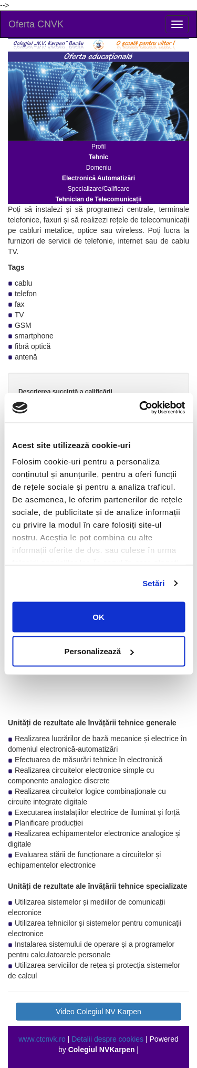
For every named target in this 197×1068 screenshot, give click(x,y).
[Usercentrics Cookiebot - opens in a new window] (140, 408)
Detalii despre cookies (107, 1039)
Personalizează (98, 651)
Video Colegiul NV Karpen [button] (98, 1011)
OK (98, 616)
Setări (153, 583)
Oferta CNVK (36, 24)
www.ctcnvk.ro (41, 1039)
